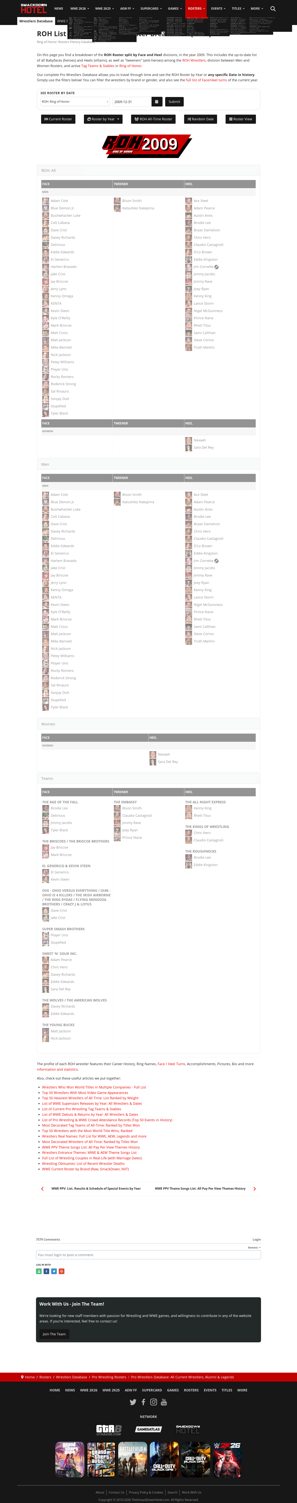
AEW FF (125, 8)
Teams (190, 21)
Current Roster (58, 119)
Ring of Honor (130, 65)
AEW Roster (90, 21)
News (58, 8)
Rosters (195, 8)
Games (173, 8)
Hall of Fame (232, 21)
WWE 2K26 (78, 8)
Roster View (240, 119)
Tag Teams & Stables (97, 65)
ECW (177, 21)
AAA (142, 21)
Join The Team (54, 1334)
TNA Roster (112, 21)
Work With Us (192, 1492)
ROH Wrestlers (194, 60)
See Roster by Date (58, 93)
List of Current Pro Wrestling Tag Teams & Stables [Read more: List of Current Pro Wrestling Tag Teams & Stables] (81, 1109)
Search (172, 1492)
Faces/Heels (256, 21)
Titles (236, 8)
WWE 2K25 (103, 8)
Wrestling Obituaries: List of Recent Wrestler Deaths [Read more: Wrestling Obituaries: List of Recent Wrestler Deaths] (83, 1163)
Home (55, 1390)
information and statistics (57, 1069)
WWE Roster (67, 21)
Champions (209, 21)
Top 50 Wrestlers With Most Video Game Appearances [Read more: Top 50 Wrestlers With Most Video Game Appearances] (85, 1092)
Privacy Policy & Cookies (146, 1492)
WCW (165, 21)
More (255, 8)
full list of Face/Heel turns (206, 80)
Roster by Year (101, 119)
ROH (152, 21)
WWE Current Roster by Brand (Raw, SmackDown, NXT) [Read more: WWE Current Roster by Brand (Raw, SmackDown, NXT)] (85, 1169)
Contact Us (116, 1492)
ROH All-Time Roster (153, 119)
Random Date (201, 119)
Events (216, 8)
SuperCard (150, 8)
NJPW (130, 21)
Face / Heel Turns (171, 1064)
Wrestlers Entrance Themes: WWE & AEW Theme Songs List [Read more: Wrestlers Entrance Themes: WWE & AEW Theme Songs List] (89, 1152)
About (100, 1492)
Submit (174, 101)
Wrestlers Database (36, 21)
